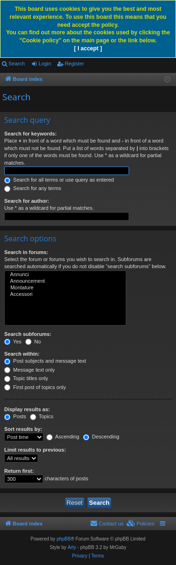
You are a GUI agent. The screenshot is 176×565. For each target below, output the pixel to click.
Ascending (62, 436)
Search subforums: (27, 334)
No (33, 341)
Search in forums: (26, 252)
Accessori (65, 294)
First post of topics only (35, 387)
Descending (101, 436)
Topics (42, 416)
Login (44, 63)
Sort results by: (23, 429)
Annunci (65, 274)
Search (16, 63)
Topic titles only (26, 378)
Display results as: (27, 409)
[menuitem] (140, 523)
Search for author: (26, 201)
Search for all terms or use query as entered (59, 180)
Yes (13, 341)
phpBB (64, 538)
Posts (15, 416)
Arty (72, 547)
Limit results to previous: (35, 450)
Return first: (19, 471)
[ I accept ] (88, 48)
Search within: (21, 354)
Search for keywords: (30, 133)
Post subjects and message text (45, 361)
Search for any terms (32, 188)
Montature (65, 288)
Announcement (65, 281)
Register (74, 63)
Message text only (29, 370)
